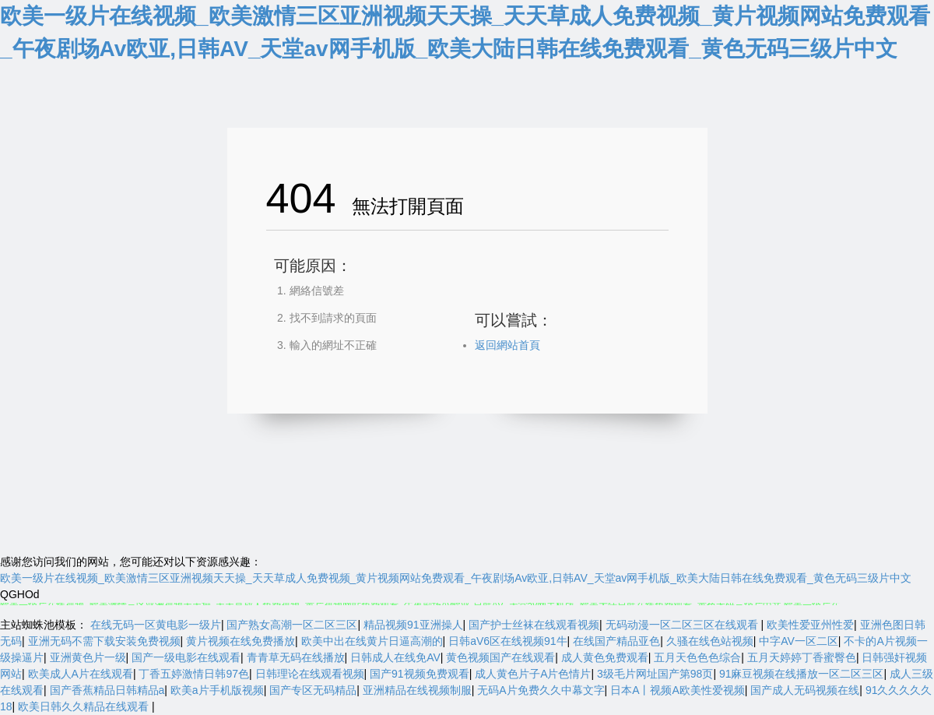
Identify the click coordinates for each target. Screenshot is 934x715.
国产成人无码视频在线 (804, 690)
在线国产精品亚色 (616, 641)
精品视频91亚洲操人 (413, 624)
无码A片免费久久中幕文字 (540, 690)
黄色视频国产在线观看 (500, 657)
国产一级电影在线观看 (186, 657)
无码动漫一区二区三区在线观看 (683, 624)
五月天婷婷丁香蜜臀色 (801, 657)
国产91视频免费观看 (419, 673)
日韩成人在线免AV (395, 657)
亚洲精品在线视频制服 (417, 690)
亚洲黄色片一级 (88, 657)
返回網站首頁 (507, 345)
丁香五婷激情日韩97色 (194, 673)
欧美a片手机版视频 (217, 690)
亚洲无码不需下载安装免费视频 (104, 641)
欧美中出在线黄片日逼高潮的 (372, 641)
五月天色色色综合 (697, 657)
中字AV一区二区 (798, 641)
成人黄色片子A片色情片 (533, 673)
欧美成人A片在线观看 (80, 673)
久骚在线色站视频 (709, 641)
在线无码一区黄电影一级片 (155, 624)
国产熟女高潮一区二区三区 (291, 624)
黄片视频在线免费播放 (240, 641)
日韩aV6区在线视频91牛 (507, 641)
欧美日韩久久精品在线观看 (85, 706)
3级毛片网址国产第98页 (655, 673)
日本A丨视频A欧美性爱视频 (677, 690)
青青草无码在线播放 (296, 657)
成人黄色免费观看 (604, 657)
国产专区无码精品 (312, 690)
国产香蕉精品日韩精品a (107, 690)
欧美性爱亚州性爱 (810, 624)
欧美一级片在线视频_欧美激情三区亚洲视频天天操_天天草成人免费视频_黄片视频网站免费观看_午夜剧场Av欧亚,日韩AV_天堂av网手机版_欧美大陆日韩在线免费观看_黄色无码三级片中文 (455, 578)
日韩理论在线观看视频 (309, 673)
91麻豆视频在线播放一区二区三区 (801, 673)
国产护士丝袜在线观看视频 (534, 624)
